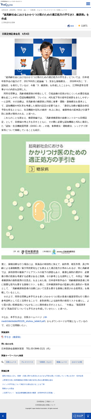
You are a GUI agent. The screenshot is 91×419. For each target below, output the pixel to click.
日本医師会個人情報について (45, 405)
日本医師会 (40, 401)
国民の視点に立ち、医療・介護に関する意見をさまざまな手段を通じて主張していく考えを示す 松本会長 (42, 376)
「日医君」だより (45, 362)
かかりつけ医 (77, 362)
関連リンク (50, 401)
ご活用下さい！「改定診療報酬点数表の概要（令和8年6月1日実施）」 (29, 393)
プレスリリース (27, 362)
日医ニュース (11, 362)
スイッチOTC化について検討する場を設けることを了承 (23, 384)
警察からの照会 (8, 389)
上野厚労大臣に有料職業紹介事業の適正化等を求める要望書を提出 (27, 380)
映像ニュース (62, 362)
